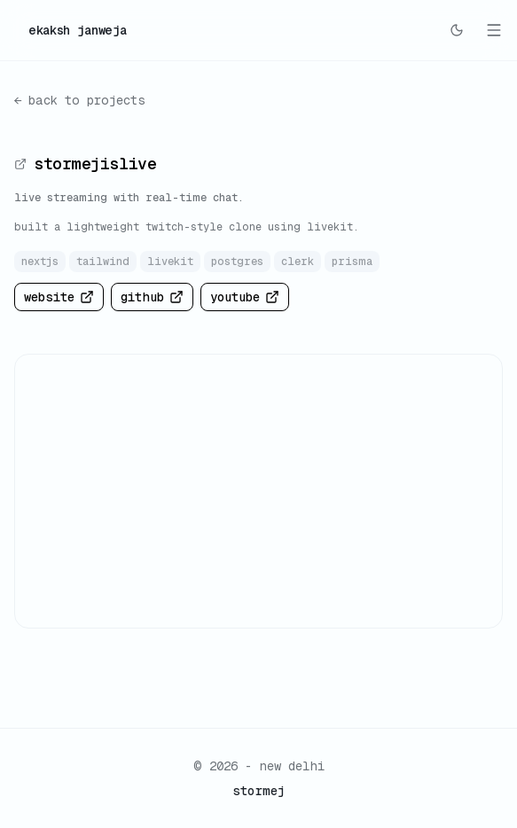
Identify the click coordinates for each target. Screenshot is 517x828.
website (59, 297)
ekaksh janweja (77, 30)
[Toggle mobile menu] (494, 30)
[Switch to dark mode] (457, 30)
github (152, 297)
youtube (244, 297)
